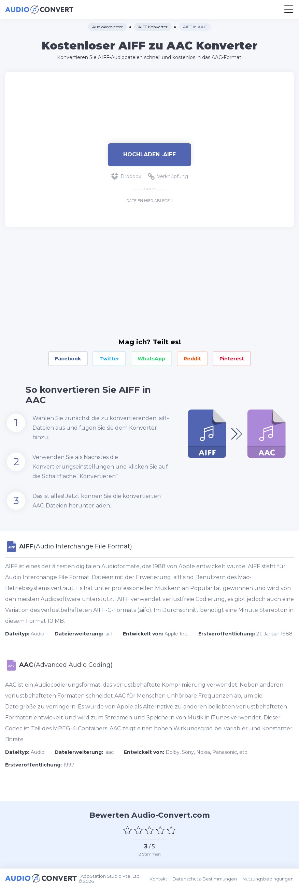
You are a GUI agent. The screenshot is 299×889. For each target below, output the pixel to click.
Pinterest (231, 359)
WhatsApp (151, 359)
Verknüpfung (168, 176)
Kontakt (159, 878)
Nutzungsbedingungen (268, 878)
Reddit (192, 359)
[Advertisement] (149, 104)
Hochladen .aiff (149, 154)
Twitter (109, 359)
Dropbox (126, 176)
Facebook (68, 359)
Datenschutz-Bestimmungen (205, 878)
